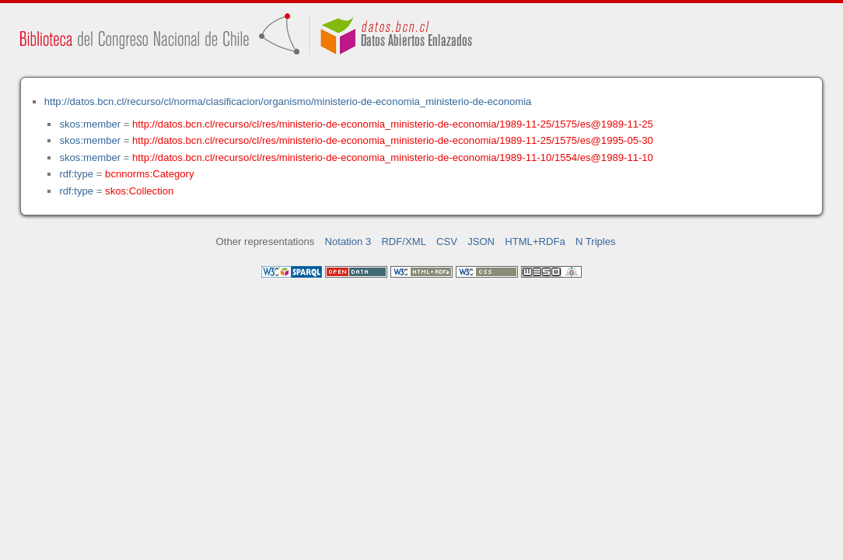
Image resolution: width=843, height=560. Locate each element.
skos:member (90, 124)
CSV (446, 241)
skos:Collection (139, 191)
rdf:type (76, 174)
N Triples (595, 241)
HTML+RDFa (535, 241)
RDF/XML (403, 241)
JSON (481, 241)
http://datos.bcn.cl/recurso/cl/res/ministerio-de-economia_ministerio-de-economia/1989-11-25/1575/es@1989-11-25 (392, 124)
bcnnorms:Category (149, 174)
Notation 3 (348, 241)
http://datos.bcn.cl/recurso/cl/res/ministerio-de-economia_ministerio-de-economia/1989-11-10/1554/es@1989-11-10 (392, 157)
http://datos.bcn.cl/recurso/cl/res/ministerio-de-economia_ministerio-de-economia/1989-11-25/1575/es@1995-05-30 (392, 140)
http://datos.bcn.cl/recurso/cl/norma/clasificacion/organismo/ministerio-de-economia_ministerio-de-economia (288, 101)
